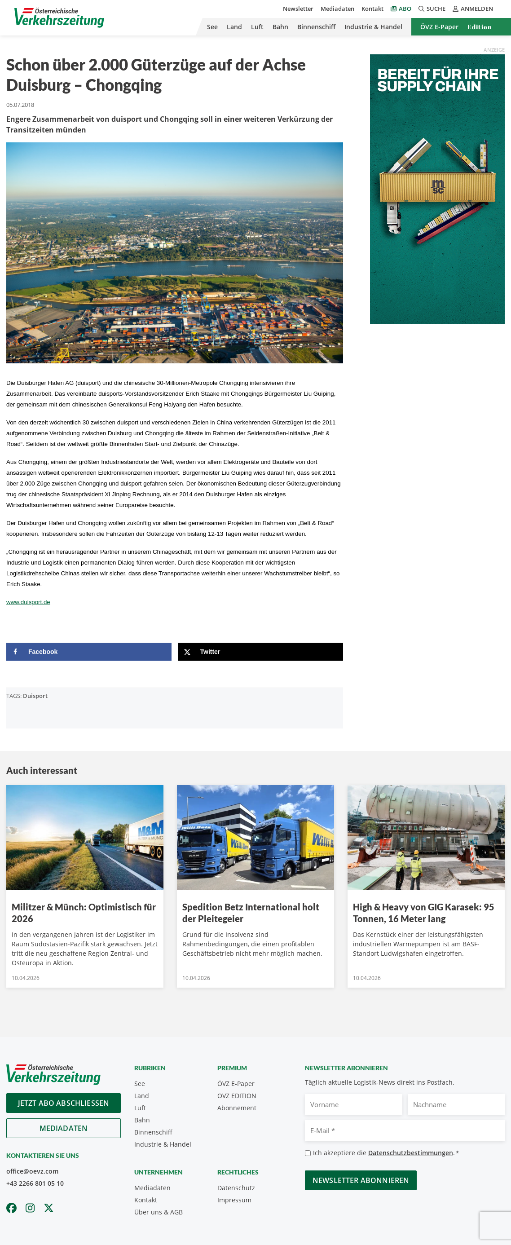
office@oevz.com (32, 1171)
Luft (257, 26)
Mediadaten (337, 8)
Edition (479, 26)
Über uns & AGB (158, 1212)
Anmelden (473, 8)
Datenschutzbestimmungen (410, 1152)
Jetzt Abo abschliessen (64, 1103)
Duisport (35, 696)
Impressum (234, 1200)
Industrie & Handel (373, 26)
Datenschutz (236, 1187)
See (212, 26)
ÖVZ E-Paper (439, 26)
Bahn (280, 26)
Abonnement (236, 1108)
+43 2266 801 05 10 (35, 1183)
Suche (431, 8)
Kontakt (372, 8)
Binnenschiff (316, 26)
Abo (405, 8)
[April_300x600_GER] (437, 188)
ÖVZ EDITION (236, 1095)
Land (234, 26)
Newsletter (298, 8)
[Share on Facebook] (89, 652)
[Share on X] (261, 652)
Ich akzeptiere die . (386, 1153)
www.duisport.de (28, 602)
